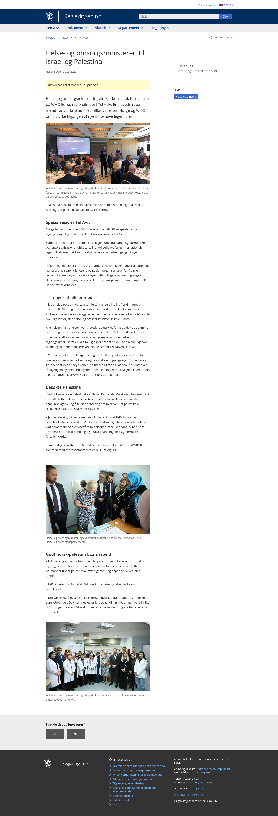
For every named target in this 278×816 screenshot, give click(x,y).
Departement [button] (129, 27)
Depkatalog (199, 788)
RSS (114, 804)
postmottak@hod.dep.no (198, 782)
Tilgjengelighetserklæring (128, 783)
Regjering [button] (159, 27)
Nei (75, 734)
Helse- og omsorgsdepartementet (197, 68)
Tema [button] (51, 27)
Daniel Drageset (201, 772)
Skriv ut (227, 37)
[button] (67, 37)
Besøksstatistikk (122, 795)
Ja (55, 734)
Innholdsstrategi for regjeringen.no (134, 770)
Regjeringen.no (80, 16)
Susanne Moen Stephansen (214, 769)
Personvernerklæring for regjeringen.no (137, 774)
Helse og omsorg (185, 96)
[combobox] (179, 16)
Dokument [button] (75, 27)
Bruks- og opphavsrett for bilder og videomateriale (134, 789)
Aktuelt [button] (101, 27)
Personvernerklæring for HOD (192, 795)
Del (215, 37)
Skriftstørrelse (207, 5)
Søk (225, 16)
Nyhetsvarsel (120, 800)
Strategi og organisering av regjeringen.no (138, 766)
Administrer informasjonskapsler (133, 779)
